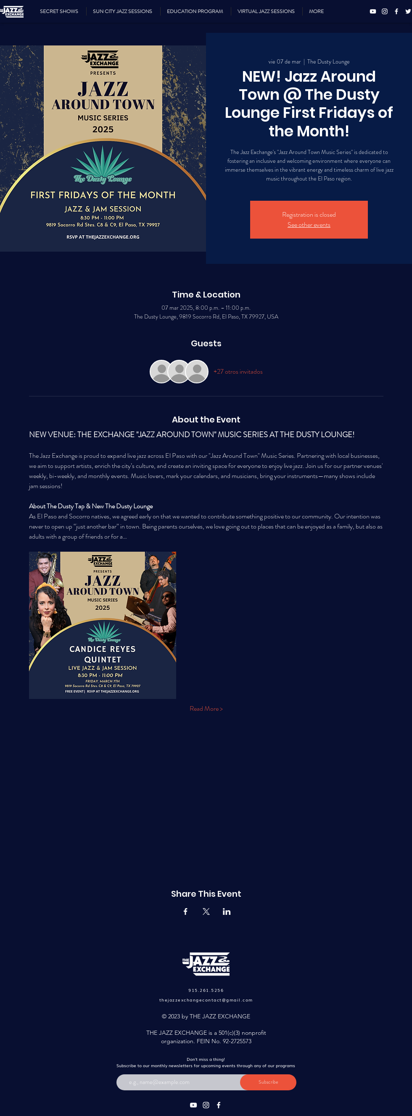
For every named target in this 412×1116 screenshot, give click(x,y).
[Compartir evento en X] (206, 911)
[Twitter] (408, 11)
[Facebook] (396, 11)
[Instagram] (384, 11)
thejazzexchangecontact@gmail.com (206, 999)
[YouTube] (373, 11)
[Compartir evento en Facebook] (186, 911)
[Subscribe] (268, 1082)
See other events (309, 224)
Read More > (206, 708)
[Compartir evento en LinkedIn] (227, 911)
